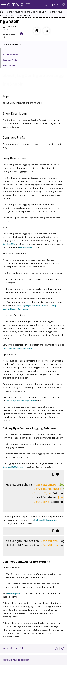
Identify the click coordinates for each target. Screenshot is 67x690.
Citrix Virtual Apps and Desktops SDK (26, 12)
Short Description (12, 54)
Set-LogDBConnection (45, 520)
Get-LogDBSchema (13, 467)
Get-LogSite (25, 247)
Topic (7, 49)
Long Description (12, 65)
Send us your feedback (16, 659)
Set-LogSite (9, 244)
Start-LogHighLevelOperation (31, 305)
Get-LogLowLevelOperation (17, 348)
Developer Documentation (27, 5)
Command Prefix (12, 60)
